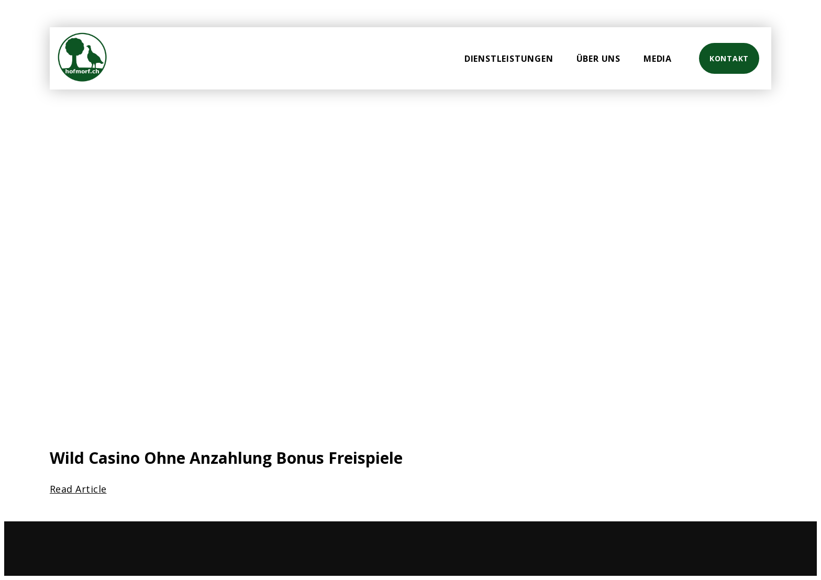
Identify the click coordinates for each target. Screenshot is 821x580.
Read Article (78, 489)
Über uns (598, 58)
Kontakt (729, 58)
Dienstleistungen (508, 58)
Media (658, 58)
